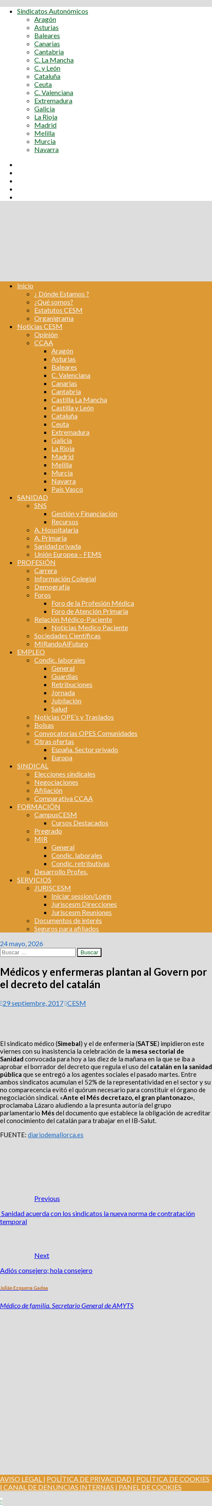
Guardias (64, 676)
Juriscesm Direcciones (84, 904)
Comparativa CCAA (63, 798)
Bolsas (44, 725)
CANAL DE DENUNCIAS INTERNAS (58, 1487)
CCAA (43, 342)
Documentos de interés (68, 920)
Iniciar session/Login (81, 896)
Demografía (52, 587)
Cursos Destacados (79, 823)
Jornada (63, 692)
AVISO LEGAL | (22, 1479)
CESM (76, 1003)
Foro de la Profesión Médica (92, 603)
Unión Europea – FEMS (68, 554)
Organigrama (54, 318)
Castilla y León (72, 407)
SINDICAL (32, 766)
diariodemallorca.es (56, 1134)
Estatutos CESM (58, 310)
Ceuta (43, 84)
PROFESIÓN (36, 562)
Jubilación (66, 700)
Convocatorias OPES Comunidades (85, 733)
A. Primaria (50, 538)
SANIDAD (32, 497)
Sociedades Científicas (67, 635)
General (63, 668)
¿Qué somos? (53, 302)
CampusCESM (55, 814)
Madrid (45, 125)
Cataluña (47, 76)
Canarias (47, 43)
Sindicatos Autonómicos (52, 11)
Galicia (44, 109)
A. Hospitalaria (56, 530)
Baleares (47, 35)
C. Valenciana (53, 92)
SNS (40, 505)
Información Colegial (65, 578)
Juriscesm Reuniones (81, 912)
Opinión (46, 334)
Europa (61, 757)
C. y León (47, 68)
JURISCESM (52, 888)
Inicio (25, 285)
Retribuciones (72, 684)
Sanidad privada (57, 546)
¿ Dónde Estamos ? (61, 294)
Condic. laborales (59, 660)
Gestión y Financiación (84, 513)
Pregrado (48, 831)
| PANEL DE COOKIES (148, 1487)
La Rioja (45, 117)
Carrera (45, 570)
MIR (41, 839)
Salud (59, 709)
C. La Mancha (54, 60)
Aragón (45, 19)
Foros (42, 595)
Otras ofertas (54, 741)
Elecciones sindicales (65, 774)
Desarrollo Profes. (61, 871)
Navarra (46, 149)
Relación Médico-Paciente (73, 619)
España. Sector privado (84, 749)
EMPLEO (31, 652)
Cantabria (49, 52)
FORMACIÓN (38, 806)
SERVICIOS (34, 880)
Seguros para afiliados (66, 928)
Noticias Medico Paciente (89, 627)
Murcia (45, 141)
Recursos (64, 521)
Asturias (46, 27)
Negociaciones (56, 782)
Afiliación (48, 790)
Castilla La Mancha (79, 399)
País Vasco (67, 489)
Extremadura (53, 100)
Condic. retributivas (80, 863)
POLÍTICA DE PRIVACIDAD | (91, 1479)
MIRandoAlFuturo (61, 643)
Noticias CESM (40, 326)
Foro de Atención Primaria (89, 611)
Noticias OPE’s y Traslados (74, 717)
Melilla (44, 133)
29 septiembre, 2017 (33, 1003)
